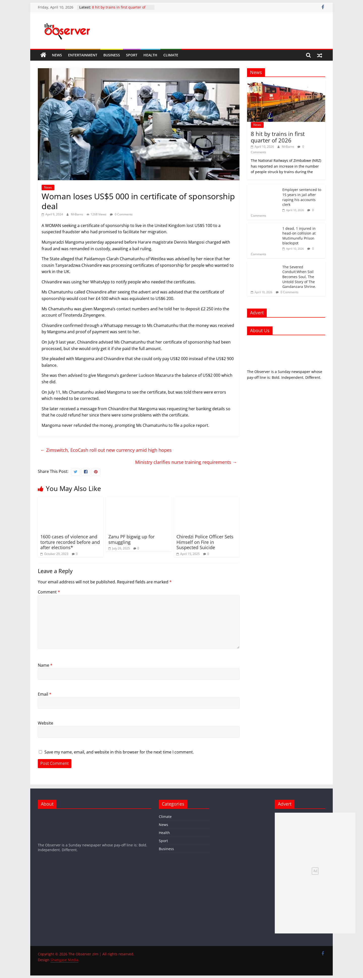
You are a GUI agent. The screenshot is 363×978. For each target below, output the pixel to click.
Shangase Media (64, 959)
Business (111, 55)
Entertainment (82, 55)
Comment (49, 592)
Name (45, 665)
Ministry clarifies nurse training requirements (186, 462)
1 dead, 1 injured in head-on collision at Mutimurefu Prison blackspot (299, 236)
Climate (170, 55)
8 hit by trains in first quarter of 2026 (278, 137)
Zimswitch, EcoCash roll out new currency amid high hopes (106, 450)
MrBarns (77, 214)
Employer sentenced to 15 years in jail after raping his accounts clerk (301, 197)
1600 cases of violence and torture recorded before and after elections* (70, 542)
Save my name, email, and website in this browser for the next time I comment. (119, 752)
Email (44, 694)
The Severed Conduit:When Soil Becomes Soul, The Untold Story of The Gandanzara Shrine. (299, 277)
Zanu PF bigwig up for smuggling (131, 539)
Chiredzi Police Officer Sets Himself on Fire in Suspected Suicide (204, 542)
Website (45, 723)
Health (150, 55)
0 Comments (121, 214)
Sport (131, 55)
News (57, 55)
